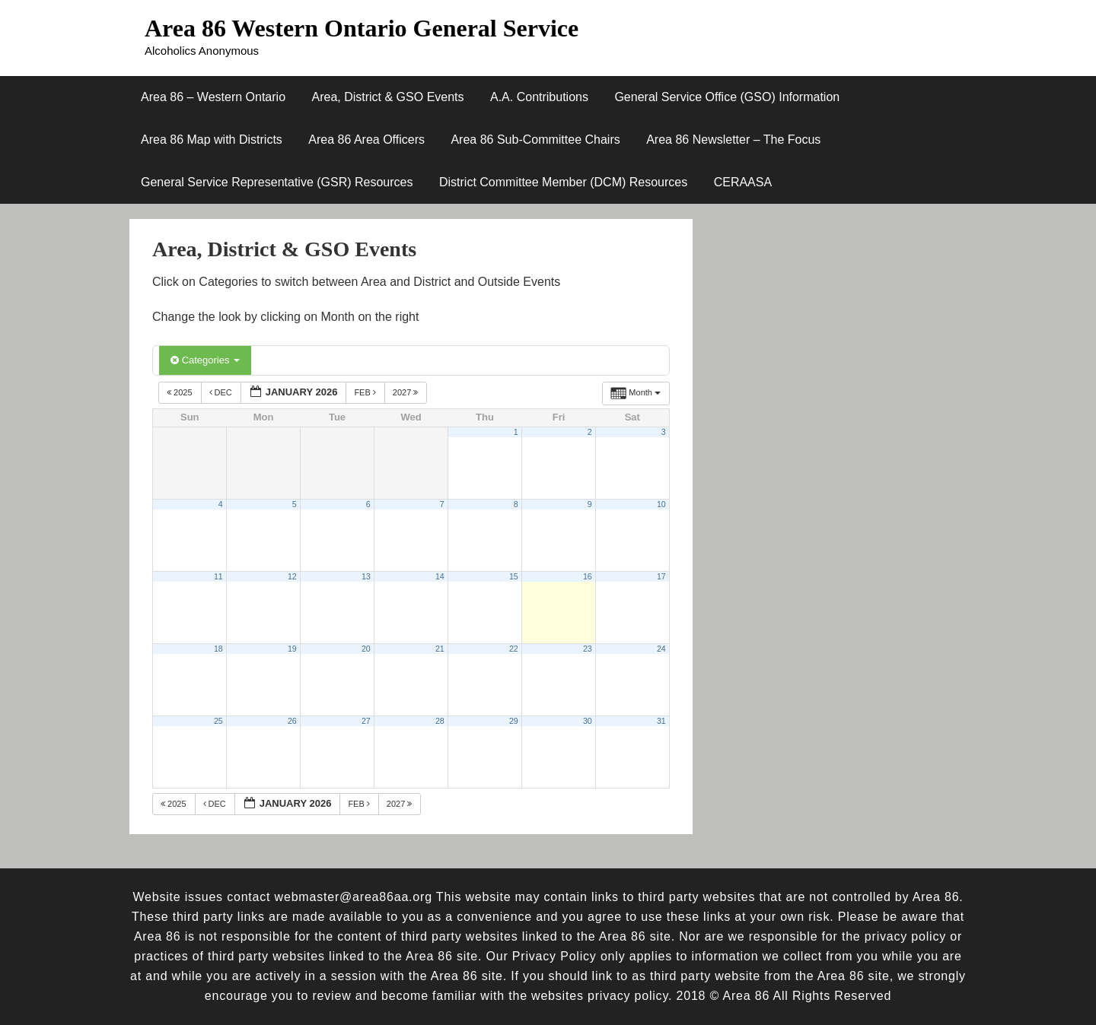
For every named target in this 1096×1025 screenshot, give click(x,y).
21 (439, 648)
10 (661, 504)
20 (366, 648)
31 (661, 720)
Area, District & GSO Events (387, 96)
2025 (181, 392)
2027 (407, 392)
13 (366, 576)
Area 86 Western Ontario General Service (361, 28)
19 (292, 648)
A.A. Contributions (539, 96)
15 (513, 576)
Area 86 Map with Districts (211, 139)
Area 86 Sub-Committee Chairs (535, 139)
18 (218, 648)
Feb (366, 392)
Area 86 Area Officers (366, 139)
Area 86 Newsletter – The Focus (733, 139)
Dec (221, 392)
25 (218, 720)
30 (587, 720)
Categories (205, 360)
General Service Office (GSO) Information (727, 96)
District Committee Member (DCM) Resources (563, 182)
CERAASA (743, 182)
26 (292, 720)
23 (587, 648)
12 (292, 576)
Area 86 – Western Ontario (213, 96)
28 (439, 720)
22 (513, 648)
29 (513, 720)
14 (439, 576)
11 (218, 576)
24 (661, 648)
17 (661, 576)
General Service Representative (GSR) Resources (277, 182)
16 (587, 576)
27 (366, 720)
